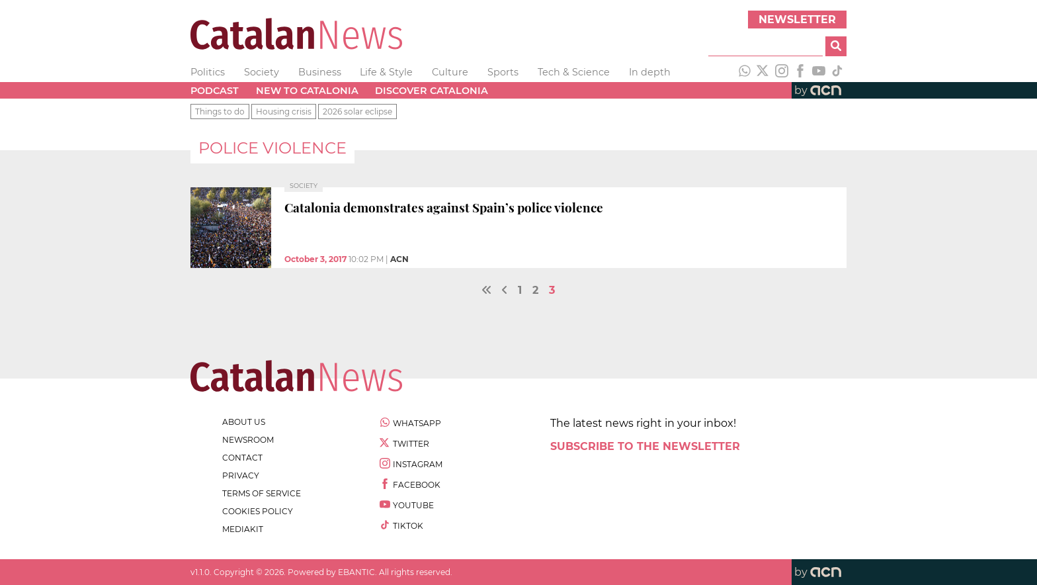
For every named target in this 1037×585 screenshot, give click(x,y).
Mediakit (242, 529)
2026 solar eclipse (357, 111)
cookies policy (257, 511)
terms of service (261, 493)
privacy (240, 475)
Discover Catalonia (431, 91)
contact (242, 458)
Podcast (214, 91)
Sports (502, 72)
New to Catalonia (307, 91)
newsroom (248, 440)
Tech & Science (574, 72)
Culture (450, 72)
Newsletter (797, 19)
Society (261, 72)
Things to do (220, 111)
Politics (207, 72)
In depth (650, 72)
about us (243, 422)
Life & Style (386, 72)
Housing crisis (283, 111)
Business (319, 72)
